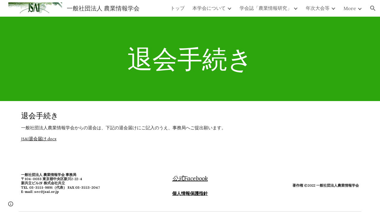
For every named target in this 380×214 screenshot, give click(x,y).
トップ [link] (177, 8)
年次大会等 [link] (318, 8)
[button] (373, 8)
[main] (190, 59)
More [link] (349, 8)
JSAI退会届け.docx (38, 138)
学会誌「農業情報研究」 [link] (266, 8)
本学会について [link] (209, 8)
